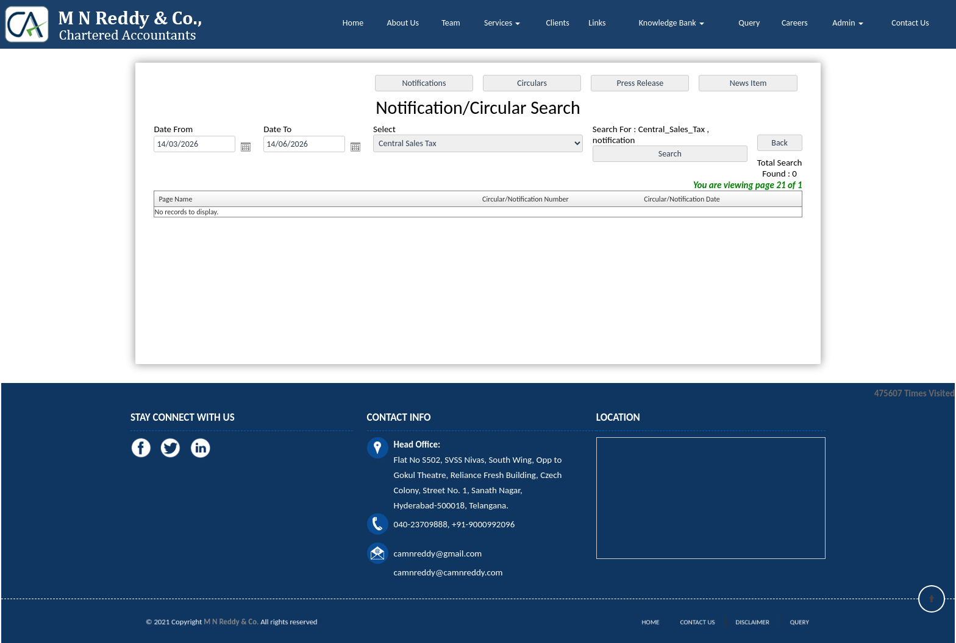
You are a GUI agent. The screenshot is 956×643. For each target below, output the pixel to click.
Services (502, 23)
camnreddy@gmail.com (438, 553)
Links (596, 23)
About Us (403, 23)
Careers (795, 23)
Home (353, 23)
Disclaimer (743, 622)
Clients (557, 23)
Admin (847, 23)
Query (749, 23)
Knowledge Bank (671, 23)
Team (450, 23)
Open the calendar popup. (245, 146)
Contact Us (910, 23)
